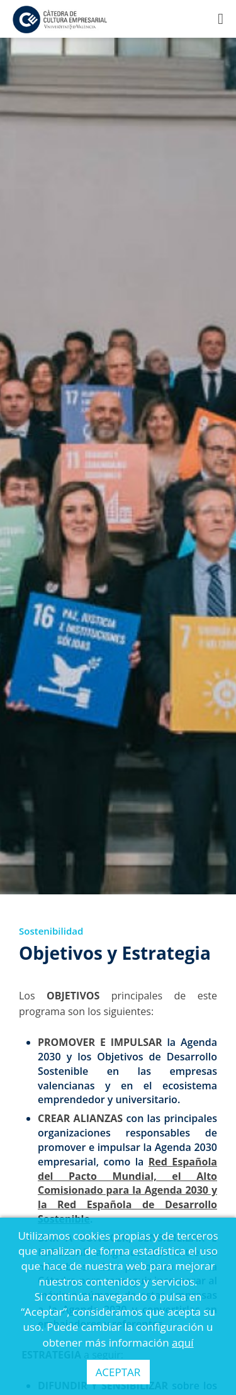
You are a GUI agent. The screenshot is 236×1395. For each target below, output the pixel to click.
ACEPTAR (118, 1372)
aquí (183, 1342)
